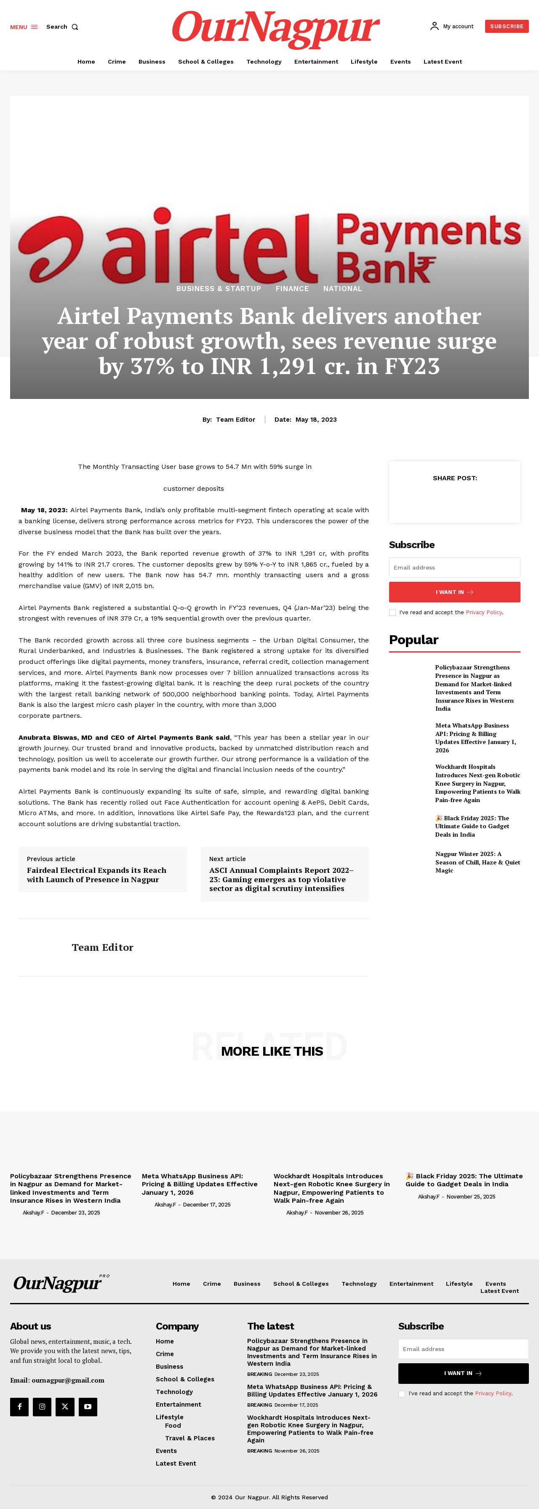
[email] (454, 567)
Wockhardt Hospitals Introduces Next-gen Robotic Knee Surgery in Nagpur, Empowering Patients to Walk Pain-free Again (477, 783)
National (343, 288)
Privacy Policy (484, 612)
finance (292, 288)
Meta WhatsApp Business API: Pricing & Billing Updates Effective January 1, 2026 (475, 737)
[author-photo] (15, 1212)
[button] (64, 26)
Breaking (259, 1374)
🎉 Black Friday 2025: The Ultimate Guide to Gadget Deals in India (472, 826)
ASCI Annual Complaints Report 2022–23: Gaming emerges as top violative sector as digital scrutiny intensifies (281, 879)
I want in (455, 592)
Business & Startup (218, 288)
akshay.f (33, 1212)
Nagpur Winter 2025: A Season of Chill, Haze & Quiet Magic (477, 862)
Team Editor (235, 419)
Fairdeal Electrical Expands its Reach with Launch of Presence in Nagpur (96, 875)
